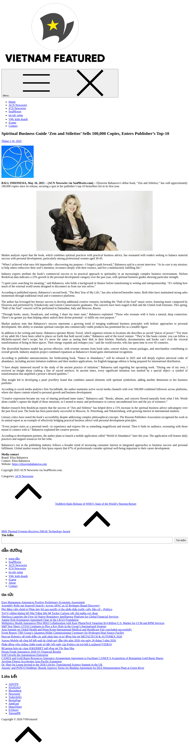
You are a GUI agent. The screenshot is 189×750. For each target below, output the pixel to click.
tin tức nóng (16, 115)
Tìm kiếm (7, 535)
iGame (12, 122)
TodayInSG (15, 697)
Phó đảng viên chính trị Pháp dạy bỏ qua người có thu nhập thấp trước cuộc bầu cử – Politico (56, 609)
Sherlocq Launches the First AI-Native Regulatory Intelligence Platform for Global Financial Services (59, 616)
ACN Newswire (18, 105)
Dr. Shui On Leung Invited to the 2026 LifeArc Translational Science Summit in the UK (52, 664)
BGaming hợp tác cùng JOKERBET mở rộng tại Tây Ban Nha (37, 648)
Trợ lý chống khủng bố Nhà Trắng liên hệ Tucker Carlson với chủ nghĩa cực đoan (49, 613)
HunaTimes (15, 706)
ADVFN (13, 684)
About (12, 582)
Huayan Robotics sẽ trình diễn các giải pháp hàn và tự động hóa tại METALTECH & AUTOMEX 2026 (61, 636)
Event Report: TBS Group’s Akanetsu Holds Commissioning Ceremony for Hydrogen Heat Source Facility (62, 632)
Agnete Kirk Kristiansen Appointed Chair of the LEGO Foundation (40, 619)
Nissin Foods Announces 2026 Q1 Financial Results (31, 651)
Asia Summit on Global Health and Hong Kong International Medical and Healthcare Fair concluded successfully (66, 629)
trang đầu (14, 558)
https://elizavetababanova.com (29, 464)
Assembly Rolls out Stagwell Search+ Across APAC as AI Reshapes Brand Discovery (50, 605)
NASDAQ (15, 687)
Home (12, 101)
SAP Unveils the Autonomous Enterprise (24, 654)
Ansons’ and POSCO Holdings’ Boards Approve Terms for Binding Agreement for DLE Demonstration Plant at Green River (72, 667)
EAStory (14, 709)
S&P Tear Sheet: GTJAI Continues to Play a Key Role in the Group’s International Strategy (53, 626)
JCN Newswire (17, 108)
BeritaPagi (15, 700)
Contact (13, 125)
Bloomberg (15, 690)
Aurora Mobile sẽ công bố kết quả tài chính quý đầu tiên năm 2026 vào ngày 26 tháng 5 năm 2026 (58, 640)
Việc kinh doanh (18, 119)
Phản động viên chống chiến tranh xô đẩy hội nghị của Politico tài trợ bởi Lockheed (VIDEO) (56, 644)
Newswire (14, 693)
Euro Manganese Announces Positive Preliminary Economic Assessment (43, 602)
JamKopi (14, 703)
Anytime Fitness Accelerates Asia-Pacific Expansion (31, 661)
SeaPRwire (15, 111)
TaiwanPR (14, 713)
